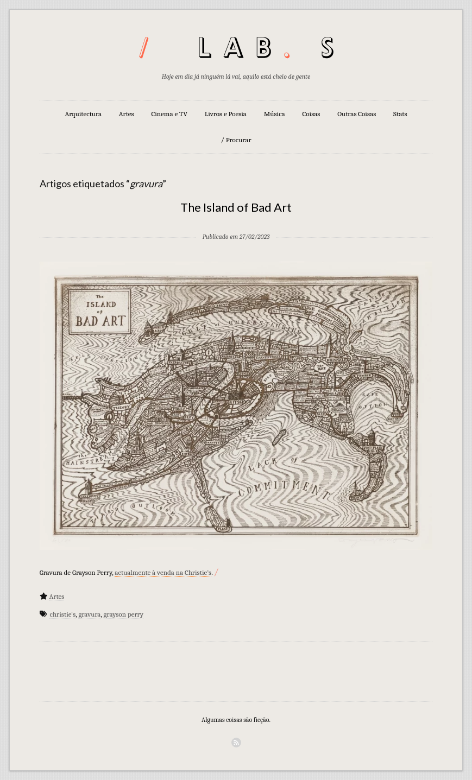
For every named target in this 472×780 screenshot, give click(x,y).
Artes (126, 114)
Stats (400, 114)
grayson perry (123, 614)
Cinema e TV (169, 114)
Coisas (311, 114)
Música (274, 114)
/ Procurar (236, 140)
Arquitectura (83, 114)
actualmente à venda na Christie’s (163, 572)
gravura (89, 614)
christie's (62, 614)
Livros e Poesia (226, 114)
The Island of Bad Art (236, 207)
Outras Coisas (356, 114)
